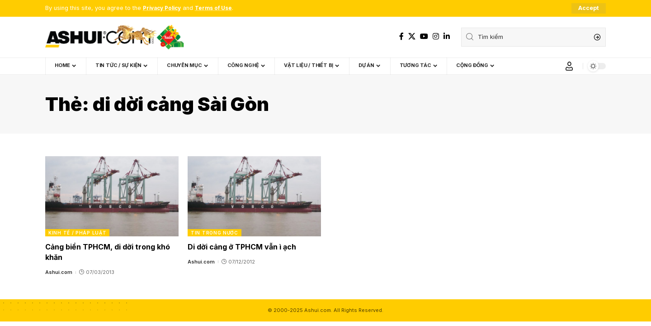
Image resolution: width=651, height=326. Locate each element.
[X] (412, 36)
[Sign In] (569, 66)
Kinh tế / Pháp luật (77, 232)
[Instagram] (435, 36)
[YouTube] (424, 36)
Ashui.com (58, 272)
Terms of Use (219, 8)
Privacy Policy (164, 8)
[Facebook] (401, 36)
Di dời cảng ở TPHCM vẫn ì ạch (242, 246)
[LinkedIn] (446, 36)
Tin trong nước (214, 232)
